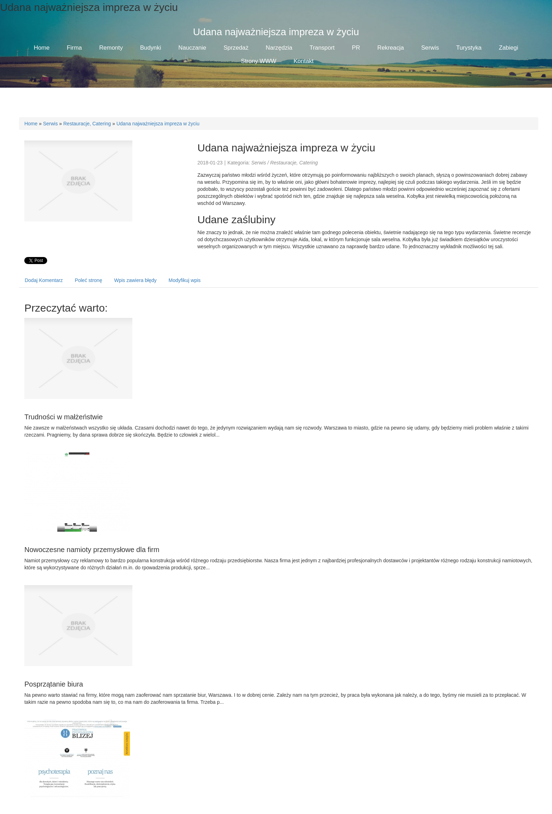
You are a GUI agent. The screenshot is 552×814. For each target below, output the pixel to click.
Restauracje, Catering (87, 123)
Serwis (50, 123)
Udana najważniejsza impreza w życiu (158, 123)
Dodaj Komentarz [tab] (44, 280)
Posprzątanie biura (53, 684)
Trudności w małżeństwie (63, 417)
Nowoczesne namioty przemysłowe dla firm (91, 549)
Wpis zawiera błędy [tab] (135, 280)
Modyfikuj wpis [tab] (185, 280)
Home (30, 123)
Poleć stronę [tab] (88, 280)
